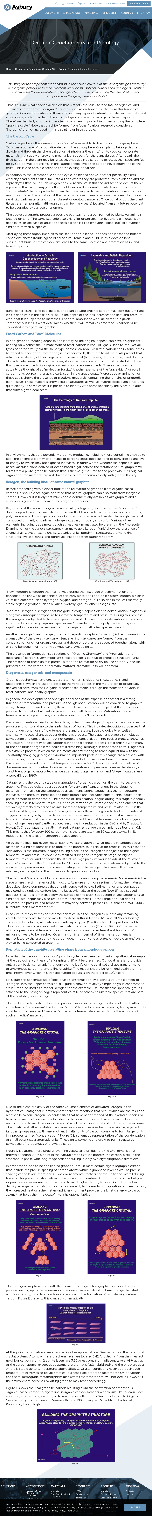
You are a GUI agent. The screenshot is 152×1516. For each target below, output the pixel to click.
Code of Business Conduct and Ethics (85, 1485)
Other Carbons (58, 1481)
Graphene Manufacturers (33, 1485)
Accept (135, 1507)
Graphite (55, 1469)
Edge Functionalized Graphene (60, 1473)
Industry (129, 1472)
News (103, 1486)
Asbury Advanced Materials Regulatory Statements (85, 1497)
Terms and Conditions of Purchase (82, 1478)
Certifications (82, 1472)
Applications (71, 13)
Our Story (105, 1469)
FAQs (78, 1469)
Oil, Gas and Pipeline (35, 1496)
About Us (127, 13)
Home (9, 50)
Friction (29, 1480)
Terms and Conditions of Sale (84, 1490)
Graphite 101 (47, 50)
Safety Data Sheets (115, 4)
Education (33, 50)
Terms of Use (39, 1510)
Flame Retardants (34, 1477)
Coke (53, 1478)
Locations (105, 1479)
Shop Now (144, 13)
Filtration (30, 1493)
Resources (109, 13)
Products (130, 1469)
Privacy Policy (58, 1510)
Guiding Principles (109, 1472)
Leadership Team (109, 1476)
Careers (104, 1483)
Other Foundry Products (57, 1495)
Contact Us (96, 4)
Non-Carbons (57, 1491)
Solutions (52, 13)
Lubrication (31, 1489)
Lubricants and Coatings (58, 1486)
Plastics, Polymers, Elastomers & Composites (34, 1471)
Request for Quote (139, 3)
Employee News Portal (108, 1490)
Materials (91, 13)
